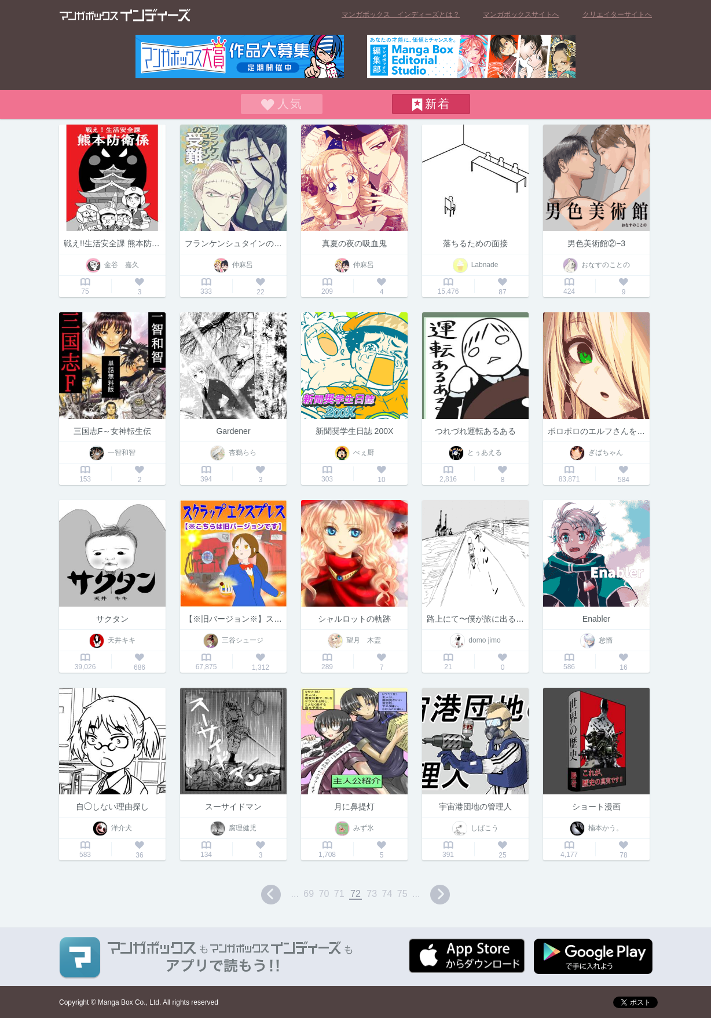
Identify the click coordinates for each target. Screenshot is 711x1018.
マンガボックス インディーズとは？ (401, 14)
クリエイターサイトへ (617, 14)
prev (271, 894)
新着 (437, 103)
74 (387, 894)
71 (339, 894)
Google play (593, 956)
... (295, 894)
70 (324, 894)
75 (402, 894)
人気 (290, 103)
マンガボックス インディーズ (125, 15)
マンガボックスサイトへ (521, 14)
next (440, 894)
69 (308, 894)
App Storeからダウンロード (467, 956)
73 (372, 894)
